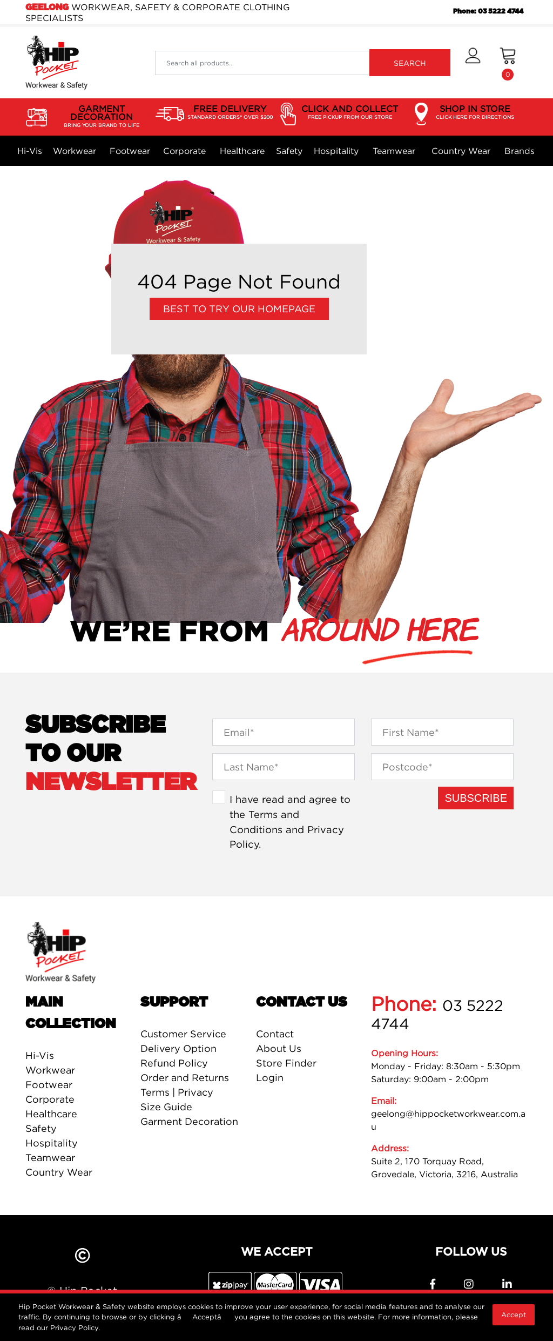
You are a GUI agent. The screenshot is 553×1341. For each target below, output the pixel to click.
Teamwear (394, 151)
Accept (513, 1314)
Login (270, 1077)
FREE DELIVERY (230, 112)
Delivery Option (178, 1048)
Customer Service (183, 1034)
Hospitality (336, 151)
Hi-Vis (29, 151)
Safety (289, 151)
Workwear (74, 151)
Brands (519, 151)
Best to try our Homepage (239, 309)
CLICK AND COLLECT (349, 112)
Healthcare (242, 151)
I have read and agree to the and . (290, 821)
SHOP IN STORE (475, 112)
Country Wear (460, 151)
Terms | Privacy (176, 1092)
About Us (278, 1048)
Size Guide (166, 1107)
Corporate (184, 151)
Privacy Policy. (75, 1327)
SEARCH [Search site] (410, 63)
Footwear (130, 151)
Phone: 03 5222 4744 (488, 11)
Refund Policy (174, 1063)
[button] (472, 62)
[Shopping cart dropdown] (508, 62)
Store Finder (286, 1063)
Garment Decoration (189, 1121)
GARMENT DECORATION (101, 116)
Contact (275, 1034)
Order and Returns (184, 1077)
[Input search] (262, 63)
